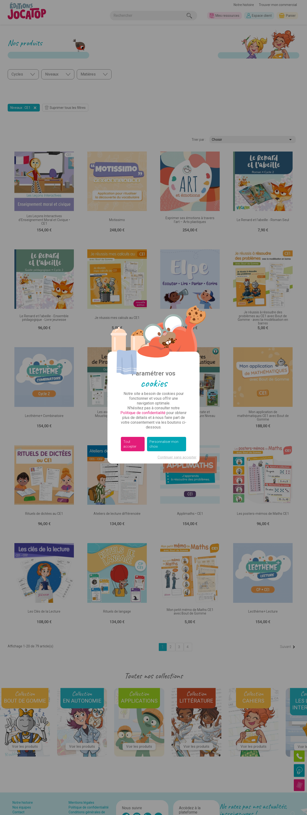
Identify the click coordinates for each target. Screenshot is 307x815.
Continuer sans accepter (177, 457)
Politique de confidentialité (142, 412)
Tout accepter (129, 444)
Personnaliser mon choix (163, 444)
